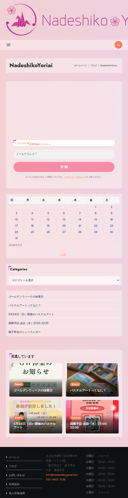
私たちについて (87, 482)
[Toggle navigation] (8, 45)
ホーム (71, 482)
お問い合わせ (17, 433)
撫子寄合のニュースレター (24, 290)
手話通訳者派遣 (113, 491)
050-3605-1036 (56, 437)
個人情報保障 (17, 451)
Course (76, 375)
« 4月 (63, 213)
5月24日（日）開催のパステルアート (31, 272)
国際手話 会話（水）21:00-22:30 (28, 281)
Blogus (50, 484)
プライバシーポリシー (75, 135)
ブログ (13, 424)
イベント (14, 415)
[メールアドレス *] (64, 112)
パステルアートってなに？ (24, 263)
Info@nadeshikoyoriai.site (62, 433)
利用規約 (14, 442)
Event (75, 342)
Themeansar (14, 489)
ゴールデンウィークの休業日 (26, 254)
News (18, 342)
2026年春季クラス (111, 482)
